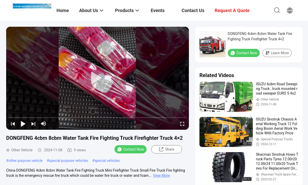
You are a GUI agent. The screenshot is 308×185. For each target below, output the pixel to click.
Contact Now (130, 149)
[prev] (13, 123)
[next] (33, 123)
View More (161, 175)
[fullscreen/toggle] (182, 123)
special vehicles (107, 161)
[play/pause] (23, 123)
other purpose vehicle (25, 161)
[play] (97, 78)
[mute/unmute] (43, 123)
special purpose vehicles (68, 161)
